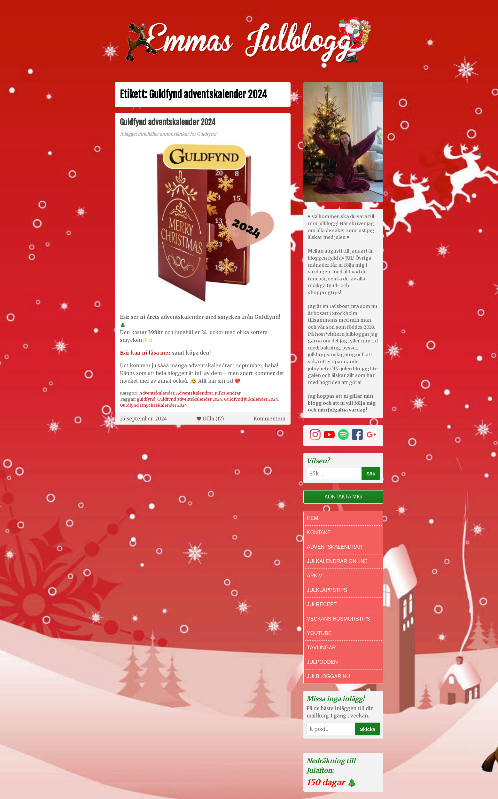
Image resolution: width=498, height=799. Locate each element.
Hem (312, 518)
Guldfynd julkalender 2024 (251, 399)
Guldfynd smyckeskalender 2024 (153, 405)
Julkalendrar (228, 393)
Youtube (319, 633)
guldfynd (146, 399)
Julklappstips (327, 590)
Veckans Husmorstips (338, 619)
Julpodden (322, 662)
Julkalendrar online (337, 561)
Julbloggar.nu (328, 676)
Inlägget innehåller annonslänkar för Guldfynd (168, 134)
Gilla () (210, 419)
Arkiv (314, 575)
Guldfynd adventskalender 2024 (167, 122)
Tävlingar (321, 647)
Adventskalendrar (194, 393)
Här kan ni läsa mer (145, 353)
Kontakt (319, 532)
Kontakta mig (343, 496)
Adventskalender (156, 393)
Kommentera (269, 419)
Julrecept (322, 604)
